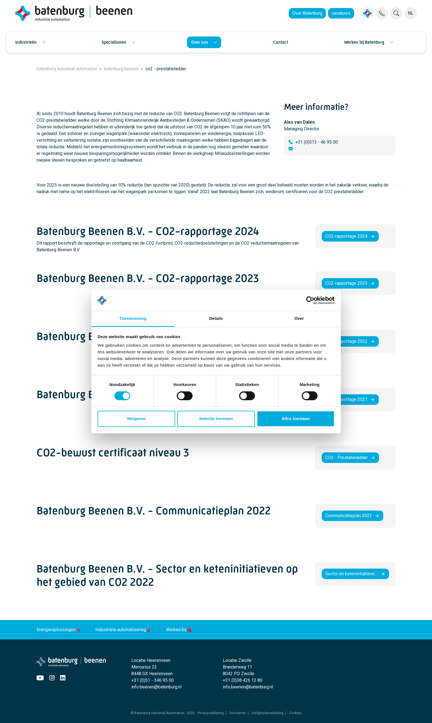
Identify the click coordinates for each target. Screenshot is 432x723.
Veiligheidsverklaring (267, 713)
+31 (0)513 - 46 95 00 (316, 142)
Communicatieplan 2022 (348, 515)
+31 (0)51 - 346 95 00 (152, 680)
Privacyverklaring (211, 713)
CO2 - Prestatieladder (346, 457)
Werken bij (179, 629)
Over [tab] (299, 318)
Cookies (295, 713)
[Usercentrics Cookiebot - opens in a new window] (310, 300)
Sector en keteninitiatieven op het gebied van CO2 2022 (357, 573)
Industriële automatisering (124, 629)
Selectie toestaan (216, 418)
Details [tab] (216, 318)
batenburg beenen (121, 68)
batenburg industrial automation (67, 68)
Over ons (199, 42)
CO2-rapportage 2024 (346, 236)
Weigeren (136, 418)
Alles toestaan (296, 418)
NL (410, 13)
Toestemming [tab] (133, 318)
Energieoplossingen (59, 629)
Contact (280, 42)
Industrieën (26, 42)
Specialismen (114, 42)
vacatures (341, 13)
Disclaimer (237, 713)
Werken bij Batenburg (364, 42)
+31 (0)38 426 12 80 (242, 680)
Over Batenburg (307, 13)
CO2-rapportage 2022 (346, 341)
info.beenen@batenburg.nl (156, 687)
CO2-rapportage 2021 (346, 399)
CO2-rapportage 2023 (346, 283)
